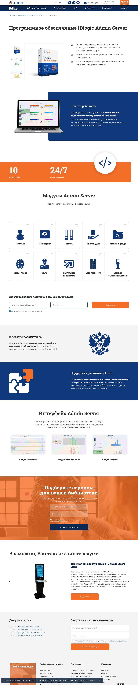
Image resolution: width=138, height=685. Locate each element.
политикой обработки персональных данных (30, 311)
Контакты (124, 8)
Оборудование (60, 8)
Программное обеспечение (28, 15)
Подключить (110, 305)
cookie (18, 680)
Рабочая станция (46, 676)
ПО (75, 8)
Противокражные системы (81, 676)
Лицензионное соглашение (29, 635)
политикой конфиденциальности (58, 521)
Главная (12, 15)
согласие (59, 519)
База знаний (107, 8)
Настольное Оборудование (81, 673)
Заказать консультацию (69, 527)
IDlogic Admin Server (29, 627)
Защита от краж (46, 673)
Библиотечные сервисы (36, 8)
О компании (89, 8)
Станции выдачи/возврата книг (83, 670)
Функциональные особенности (31, 632)
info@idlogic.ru (93, 3)
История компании (108, 676)
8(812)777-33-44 (110, 4)
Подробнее (84, 597)
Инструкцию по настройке (29, 629)
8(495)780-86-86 (110, 1)
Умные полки (45, 670)
